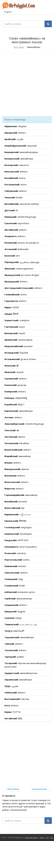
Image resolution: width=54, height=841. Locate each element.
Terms (41, 837)
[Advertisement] (27, 85)
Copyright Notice (31, 837)
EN (47, 837)
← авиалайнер (11, 789)
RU (52, 837)
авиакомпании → (41, 789)
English (8, 11)
